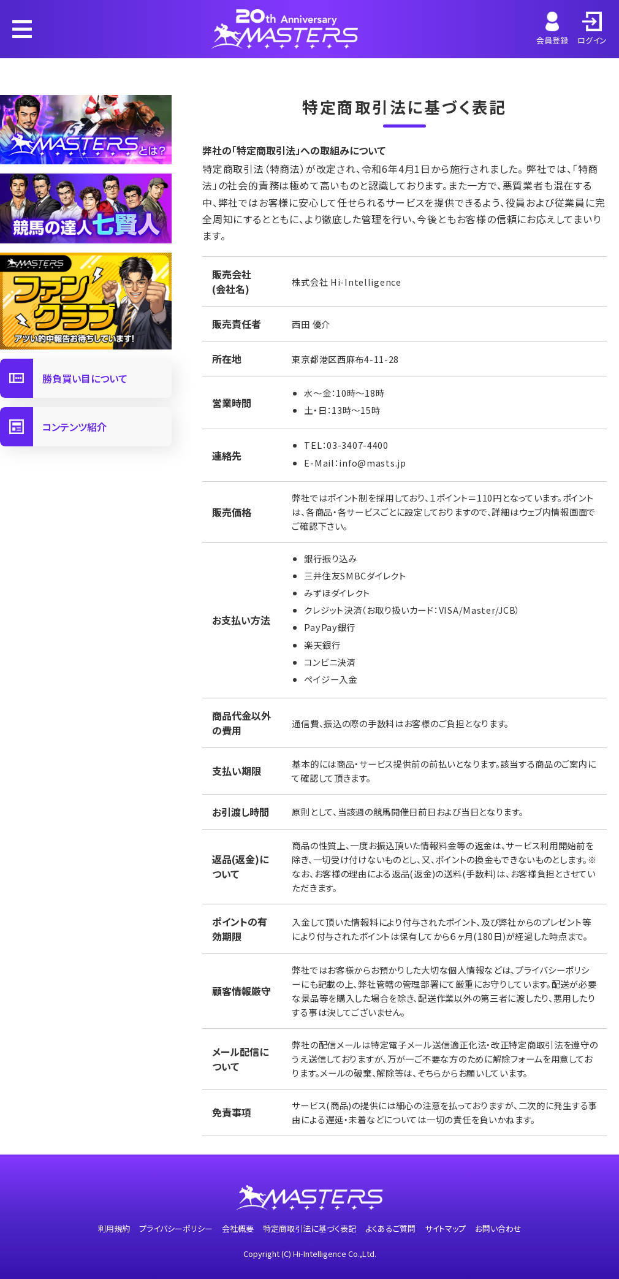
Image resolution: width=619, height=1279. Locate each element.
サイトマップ (445, 1228)
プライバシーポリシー (176, 1228)
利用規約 (114, 1228)
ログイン (592, 29)
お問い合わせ (498, 1228)
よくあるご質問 (390, 1228)
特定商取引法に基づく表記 (309, 1228)
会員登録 (552, 29)
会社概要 (238, 1228)
